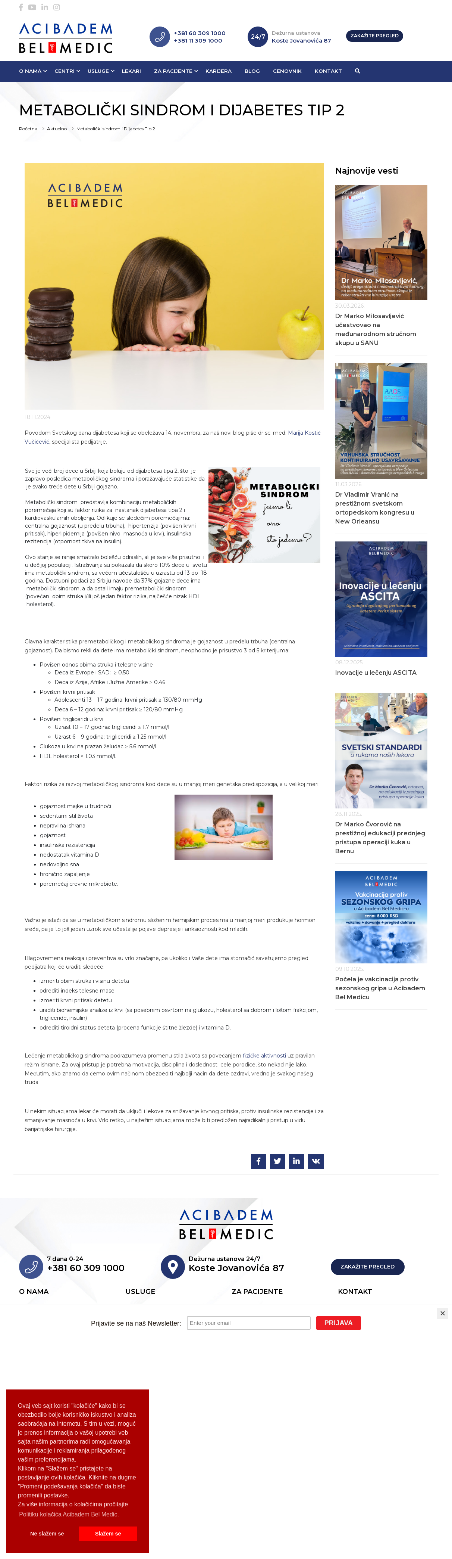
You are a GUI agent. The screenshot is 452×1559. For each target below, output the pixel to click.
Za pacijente (173, 71)
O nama (30, 71)
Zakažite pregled (375, 35)
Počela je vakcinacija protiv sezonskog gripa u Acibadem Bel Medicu (380, 988)
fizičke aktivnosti (264, 1055)
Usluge (98, 71)
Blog (252, 71)
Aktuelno (57, 128)
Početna (28, 128)
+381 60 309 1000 (200, 33)
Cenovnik (287, 71)
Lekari (131, 71)
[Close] (442, 1313)
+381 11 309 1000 (198, 40)
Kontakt (328, 71)
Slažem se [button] (108, 1534)
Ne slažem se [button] (47, 1534)
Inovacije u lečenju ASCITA (376, 672)
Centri (64, 71)
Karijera (218, 71)
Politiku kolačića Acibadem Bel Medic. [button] (69, 1514)
